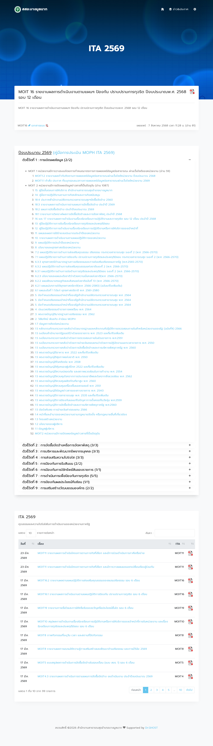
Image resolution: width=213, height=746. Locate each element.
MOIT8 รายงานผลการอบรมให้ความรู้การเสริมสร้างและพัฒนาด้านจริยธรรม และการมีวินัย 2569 (92, 649)
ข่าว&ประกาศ (178, 9)
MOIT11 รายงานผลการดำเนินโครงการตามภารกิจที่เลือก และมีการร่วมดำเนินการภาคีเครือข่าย (91, 553)
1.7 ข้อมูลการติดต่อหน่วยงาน (52, 324)
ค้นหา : (170, 533)
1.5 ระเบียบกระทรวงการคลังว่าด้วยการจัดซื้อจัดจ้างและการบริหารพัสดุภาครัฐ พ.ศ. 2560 (85, 348)
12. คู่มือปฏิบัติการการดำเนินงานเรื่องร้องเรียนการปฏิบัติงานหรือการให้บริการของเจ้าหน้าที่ (86, 228)
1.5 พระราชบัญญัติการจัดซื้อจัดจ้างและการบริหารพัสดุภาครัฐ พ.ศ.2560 (76, 405)
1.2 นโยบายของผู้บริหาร (48, 424)
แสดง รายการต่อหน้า (36, 533)
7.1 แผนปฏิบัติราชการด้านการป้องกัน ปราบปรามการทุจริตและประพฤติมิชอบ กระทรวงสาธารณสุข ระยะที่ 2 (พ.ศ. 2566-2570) (106, 257)
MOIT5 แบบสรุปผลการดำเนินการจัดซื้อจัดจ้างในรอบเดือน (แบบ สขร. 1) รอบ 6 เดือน (86, 663)
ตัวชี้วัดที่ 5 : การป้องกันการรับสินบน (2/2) (106, 463)
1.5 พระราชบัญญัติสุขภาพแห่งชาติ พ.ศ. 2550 (61, 357)
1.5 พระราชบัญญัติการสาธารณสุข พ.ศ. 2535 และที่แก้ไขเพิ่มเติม (72, 395)
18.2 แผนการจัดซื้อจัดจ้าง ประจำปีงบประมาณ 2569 (64, 209)
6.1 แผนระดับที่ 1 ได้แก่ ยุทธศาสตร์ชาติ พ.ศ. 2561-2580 (67, 290)
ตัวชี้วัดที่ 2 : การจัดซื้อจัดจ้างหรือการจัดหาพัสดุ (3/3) (106, 445)
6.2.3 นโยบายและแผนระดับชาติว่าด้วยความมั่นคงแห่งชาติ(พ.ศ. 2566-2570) (78, 276)
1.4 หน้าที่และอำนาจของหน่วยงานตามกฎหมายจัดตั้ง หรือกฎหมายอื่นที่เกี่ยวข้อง (81, 414)
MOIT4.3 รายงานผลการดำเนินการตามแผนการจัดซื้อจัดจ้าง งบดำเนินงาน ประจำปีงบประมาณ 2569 (95, 676)
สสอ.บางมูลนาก (30, 9)
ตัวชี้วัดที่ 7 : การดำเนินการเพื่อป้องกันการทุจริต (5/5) (106, 476)
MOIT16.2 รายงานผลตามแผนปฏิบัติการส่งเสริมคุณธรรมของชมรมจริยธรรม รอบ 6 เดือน (89, 580)
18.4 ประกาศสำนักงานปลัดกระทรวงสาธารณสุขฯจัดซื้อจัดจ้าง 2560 (74, 200)
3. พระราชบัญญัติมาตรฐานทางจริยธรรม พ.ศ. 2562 (65, 314)
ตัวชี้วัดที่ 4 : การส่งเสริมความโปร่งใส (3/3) (106, 457)
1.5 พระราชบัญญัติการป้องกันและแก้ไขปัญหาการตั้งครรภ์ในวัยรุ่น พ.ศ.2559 (78, 400)
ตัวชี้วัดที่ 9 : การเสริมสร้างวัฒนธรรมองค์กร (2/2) (106, 488)
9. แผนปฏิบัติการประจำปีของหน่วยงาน (57, 243)
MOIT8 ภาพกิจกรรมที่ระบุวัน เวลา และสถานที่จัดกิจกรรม (70, 635)
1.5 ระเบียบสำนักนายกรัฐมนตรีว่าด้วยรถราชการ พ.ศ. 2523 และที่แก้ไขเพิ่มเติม (79, 333)
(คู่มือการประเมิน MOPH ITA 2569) (84, 153)
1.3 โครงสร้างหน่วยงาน (48, 419)
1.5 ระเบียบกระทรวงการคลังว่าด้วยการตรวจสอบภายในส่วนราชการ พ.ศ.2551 (79, 338)
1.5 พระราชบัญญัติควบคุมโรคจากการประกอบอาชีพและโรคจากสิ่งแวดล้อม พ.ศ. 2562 (83, 376)
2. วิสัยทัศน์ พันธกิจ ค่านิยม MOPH (55, 319)
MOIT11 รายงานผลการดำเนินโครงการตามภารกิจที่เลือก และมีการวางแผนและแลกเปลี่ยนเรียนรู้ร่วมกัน (96, 567)
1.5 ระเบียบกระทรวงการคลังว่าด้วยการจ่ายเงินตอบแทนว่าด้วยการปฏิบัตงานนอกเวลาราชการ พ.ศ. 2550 (94, 343)
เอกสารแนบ (38, 126)
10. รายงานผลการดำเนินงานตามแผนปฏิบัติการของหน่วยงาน (70, 238)
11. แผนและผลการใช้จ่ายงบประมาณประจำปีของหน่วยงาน (67, 233)
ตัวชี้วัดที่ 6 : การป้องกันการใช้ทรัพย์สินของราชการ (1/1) (106, 470)
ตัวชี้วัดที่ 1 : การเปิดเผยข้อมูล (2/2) (106, 160)
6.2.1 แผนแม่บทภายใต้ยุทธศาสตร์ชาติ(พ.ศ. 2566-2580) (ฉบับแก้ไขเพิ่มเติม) (78, 286)
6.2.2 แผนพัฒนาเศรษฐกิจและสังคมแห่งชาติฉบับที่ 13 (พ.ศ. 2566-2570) (76, 281)
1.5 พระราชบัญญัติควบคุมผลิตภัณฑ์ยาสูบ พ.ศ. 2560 (65, 381)
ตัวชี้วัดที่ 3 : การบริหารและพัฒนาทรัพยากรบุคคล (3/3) (106, 451)
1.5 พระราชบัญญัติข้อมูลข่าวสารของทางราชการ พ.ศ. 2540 (69, 391)
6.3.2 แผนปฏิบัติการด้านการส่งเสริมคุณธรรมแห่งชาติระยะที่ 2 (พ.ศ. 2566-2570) (81, 267)
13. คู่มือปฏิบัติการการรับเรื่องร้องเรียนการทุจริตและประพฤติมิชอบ (72, 224)
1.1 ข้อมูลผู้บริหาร (44, 429)
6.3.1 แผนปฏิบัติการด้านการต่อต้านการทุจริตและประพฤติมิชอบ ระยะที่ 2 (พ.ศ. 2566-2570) (87, 271)
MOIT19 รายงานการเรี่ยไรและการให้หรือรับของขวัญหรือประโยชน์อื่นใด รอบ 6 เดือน (85, 608)
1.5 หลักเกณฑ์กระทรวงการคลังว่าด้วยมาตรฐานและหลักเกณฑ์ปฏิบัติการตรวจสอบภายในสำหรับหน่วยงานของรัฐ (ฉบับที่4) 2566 (108, 329)
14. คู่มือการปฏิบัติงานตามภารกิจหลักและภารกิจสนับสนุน (67, 195)
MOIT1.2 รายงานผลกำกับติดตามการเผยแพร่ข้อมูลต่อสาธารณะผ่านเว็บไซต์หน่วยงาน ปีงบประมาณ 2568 (95, 176)
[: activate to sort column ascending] (190, 544)
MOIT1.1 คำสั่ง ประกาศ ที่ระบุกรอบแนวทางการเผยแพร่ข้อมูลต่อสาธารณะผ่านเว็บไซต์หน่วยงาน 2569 (92, 181)
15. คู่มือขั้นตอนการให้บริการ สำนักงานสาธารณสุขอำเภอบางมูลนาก (73, 190)
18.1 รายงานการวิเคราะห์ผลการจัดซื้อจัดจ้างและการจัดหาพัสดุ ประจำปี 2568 (78, 214)
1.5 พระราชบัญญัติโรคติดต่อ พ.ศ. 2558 (58, 362)
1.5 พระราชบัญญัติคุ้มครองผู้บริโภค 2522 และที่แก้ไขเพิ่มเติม (69, 367)
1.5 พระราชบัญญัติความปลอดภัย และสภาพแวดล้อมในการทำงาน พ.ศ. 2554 (78, 372)
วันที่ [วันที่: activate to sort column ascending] (23, 544)
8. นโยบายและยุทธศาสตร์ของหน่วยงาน (58, 247)
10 (180, 690)
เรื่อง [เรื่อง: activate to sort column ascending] (41, 544)
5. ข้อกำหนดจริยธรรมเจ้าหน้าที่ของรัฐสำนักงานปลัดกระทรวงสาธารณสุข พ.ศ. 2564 (83, 295)
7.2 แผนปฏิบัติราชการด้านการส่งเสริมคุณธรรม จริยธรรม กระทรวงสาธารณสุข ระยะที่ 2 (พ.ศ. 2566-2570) (96, 252)
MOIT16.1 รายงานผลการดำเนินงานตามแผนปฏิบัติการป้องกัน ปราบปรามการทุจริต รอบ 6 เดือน (92, 594)
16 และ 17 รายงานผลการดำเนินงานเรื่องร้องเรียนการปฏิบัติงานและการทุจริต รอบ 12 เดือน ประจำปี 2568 (95, 219)
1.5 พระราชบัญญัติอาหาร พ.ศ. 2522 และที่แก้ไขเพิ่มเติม (66, 353)
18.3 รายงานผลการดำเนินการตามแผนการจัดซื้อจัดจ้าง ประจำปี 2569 (75, 205)
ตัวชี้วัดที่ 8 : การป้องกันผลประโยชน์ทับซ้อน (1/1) (106, 482)
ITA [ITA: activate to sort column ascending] (178, 544)
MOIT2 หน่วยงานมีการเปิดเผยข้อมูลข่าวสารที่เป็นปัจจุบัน (67, 434)
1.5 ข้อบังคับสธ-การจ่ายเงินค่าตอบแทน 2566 (61, 410)
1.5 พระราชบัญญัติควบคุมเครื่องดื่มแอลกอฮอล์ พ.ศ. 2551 (68, 386)
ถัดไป (189, 690)
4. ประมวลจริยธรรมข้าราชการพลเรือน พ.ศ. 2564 (63, 309)
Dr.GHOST (151, 728)
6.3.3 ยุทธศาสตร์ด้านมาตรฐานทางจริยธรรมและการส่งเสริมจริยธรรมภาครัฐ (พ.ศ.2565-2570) (89, 262)
